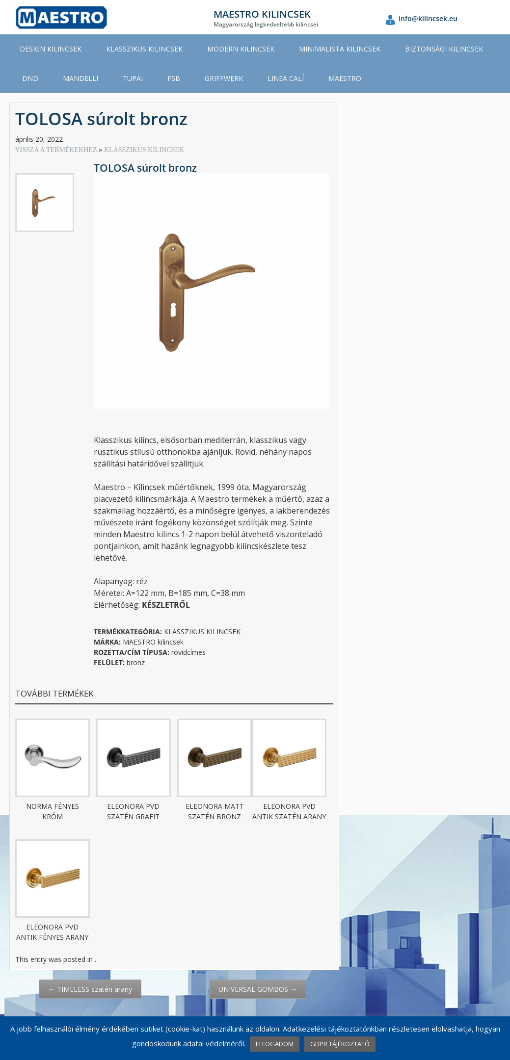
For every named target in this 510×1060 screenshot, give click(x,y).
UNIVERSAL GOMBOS (257, 989)
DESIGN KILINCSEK (50, 48)
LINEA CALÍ (286, 78)
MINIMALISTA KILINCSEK (339, 48)
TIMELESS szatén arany (90, 989)
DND (30, 78)
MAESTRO (344, 78)
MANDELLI (80, 78)
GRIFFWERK (224, 78)
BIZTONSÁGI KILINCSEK (444, 48)
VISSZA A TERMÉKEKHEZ (57, 150)
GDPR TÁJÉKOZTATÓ (340, 1043)
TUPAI (133, 78)
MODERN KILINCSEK (240, 48)
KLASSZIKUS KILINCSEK (144, 48)
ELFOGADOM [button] (275, 1043)
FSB (173, 78)
